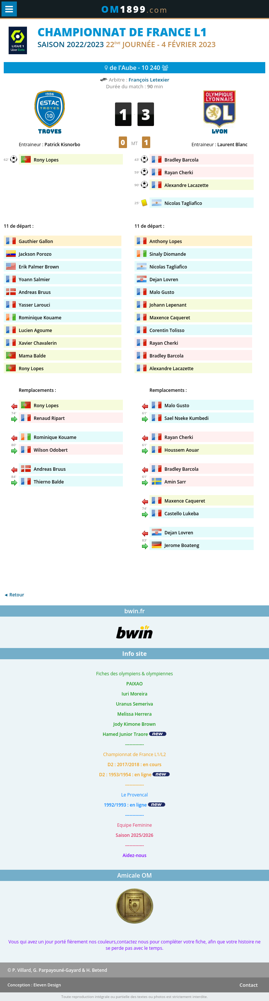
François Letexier (149, 79)
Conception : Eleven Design (34, 985)
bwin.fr (134, 611)
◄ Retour (14, 595)
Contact (248, 985)
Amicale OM (134, 875)
